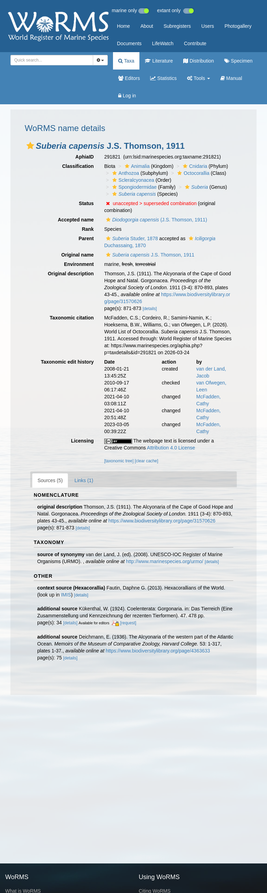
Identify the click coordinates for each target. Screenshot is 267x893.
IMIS (66, 595)
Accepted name (76, 219)
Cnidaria (194, 166)
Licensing (82, 441)
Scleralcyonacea (132, 180)
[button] (30, 145)
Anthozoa (125, 173)
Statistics (163, 78)
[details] (150, 308)
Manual (231, 78)
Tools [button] (198, 78)
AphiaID (84, 157)
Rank (88, 229)
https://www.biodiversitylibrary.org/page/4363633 (158, 650)
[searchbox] (50, 60)
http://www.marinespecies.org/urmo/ (164, 561)
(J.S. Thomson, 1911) (155, 219)
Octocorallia (192, 173)
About (146, 26)
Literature (159, 61)
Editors (129, 78)
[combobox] (51, 60)
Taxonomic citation (72, 317)
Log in (127, 95)
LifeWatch (162, 43)
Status (86, 203)
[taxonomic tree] (119, 460)
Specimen (238, 61)
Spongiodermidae (134, 187)
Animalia (136, 166)
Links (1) (83, 480)
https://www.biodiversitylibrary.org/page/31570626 (162, 520)
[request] (128, 622)
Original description (71, 273)
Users (207, 26)
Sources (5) (50, 480)
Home (123, 26)
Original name (77, 255)
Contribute (195, 43)
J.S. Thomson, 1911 (149, 255)
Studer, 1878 (131, 238)
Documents (129, 43)
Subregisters (177, 26)
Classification (78, 166)
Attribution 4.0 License (171, 447)
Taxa (126, 61)
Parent (86, 238)
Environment (79, 264)
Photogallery (238, 26)
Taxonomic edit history (67, 362)
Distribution (198, 61)
